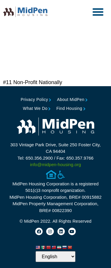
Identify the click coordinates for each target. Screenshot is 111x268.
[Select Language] (55, 256)
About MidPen (70, 99)
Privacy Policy (34, 99)
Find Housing (69, 108)
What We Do (35, 108)
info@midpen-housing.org (55, 164)
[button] (98, 12)
